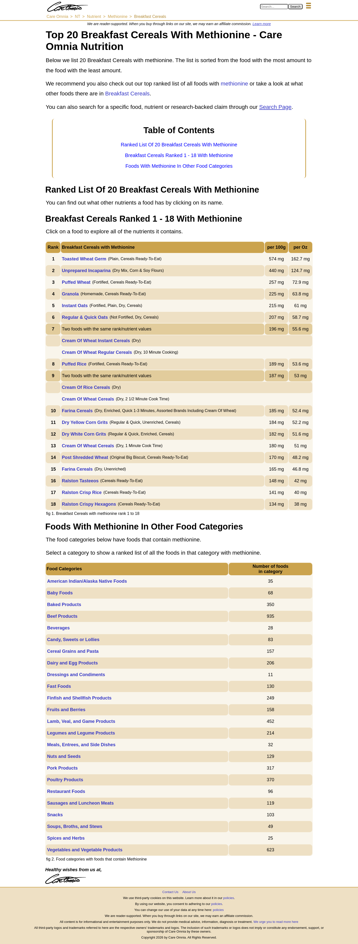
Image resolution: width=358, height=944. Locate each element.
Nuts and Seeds (64, 756)
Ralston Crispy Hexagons (89, 504)
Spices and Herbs (66, 838)
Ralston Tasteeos (80, 480)
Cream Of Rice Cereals (86, 387)
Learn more (262, 24)
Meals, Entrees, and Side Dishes (81, 744)
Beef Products (62, 616)
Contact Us (170, 892)
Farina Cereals (77, 410)
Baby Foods (60, 592)
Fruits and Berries (66, 709)
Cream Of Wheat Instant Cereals (96, 340)
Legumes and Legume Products (81, 733)
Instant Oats (75, 305)
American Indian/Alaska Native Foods (87, 581)
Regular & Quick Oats (85, 317)
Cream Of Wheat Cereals (88, 399)
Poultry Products (65, 779)
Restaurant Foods (66, 791)
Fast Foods (59, 686)
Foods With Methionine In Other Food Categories (178, 166)
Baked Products (64, 604)
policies (228, 898)
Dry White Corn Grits (84, 434)
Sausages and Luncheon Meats (80, 803)
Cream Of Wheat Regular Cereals (97, 352)
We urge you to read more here (275, 922)
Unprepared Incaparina (86, 270)
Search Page (275, 107)
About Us (188, 892)
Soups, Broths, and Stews (74, 826)
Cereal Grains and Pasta (72, 651)
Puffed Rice (74, 364)
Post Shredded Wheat (85, 457)
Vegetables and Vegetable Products (84, 849)
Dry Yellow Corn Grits (85, 422)
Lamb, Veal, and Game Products (81, 721)
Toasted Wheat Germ (84, 258)
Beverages (58, 627)
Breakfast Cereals (127, 93)
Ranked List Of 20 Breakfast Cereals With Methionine (179, 144)
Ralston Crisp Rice (82, 492)
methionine (234, 84)
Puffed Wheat (76, 282)
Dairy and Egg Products (72, 662)
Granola (70, 293)
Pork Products (62, 768)
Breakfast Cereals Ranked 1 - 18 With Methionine (179, 155)
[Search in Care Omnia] (274, 6)
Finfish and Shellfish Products (79, 698)
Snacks (55, 814)
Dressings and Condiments (76, 674)
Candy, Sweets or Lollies (73, 639)
